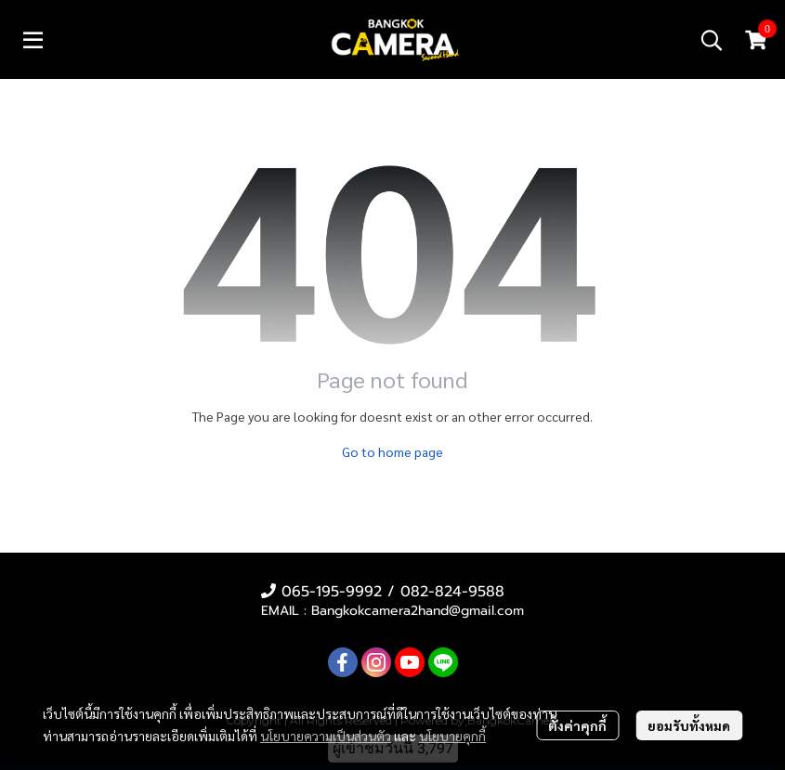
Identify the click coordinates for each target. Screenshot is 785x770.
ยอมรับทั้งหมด (689, 725)
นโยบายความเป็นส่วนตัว (325, 735)
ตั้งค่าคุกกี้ (577, 725)
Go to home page (392, 451)
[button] (711, 40)
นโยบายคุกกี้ (452, 735)
